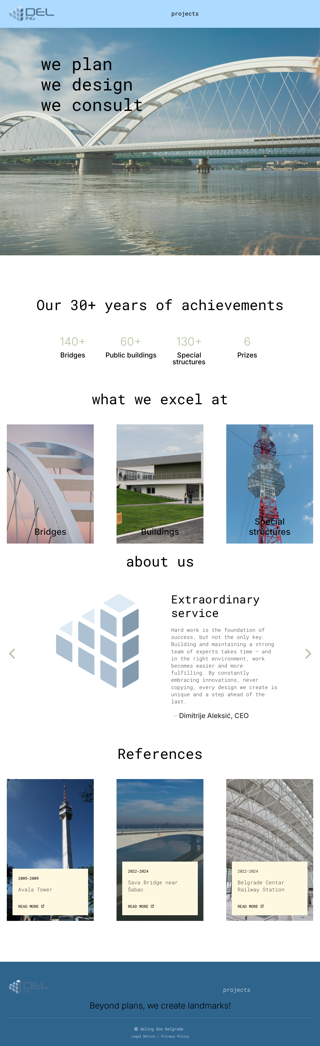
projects (185, 13)
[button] (11, 653)
